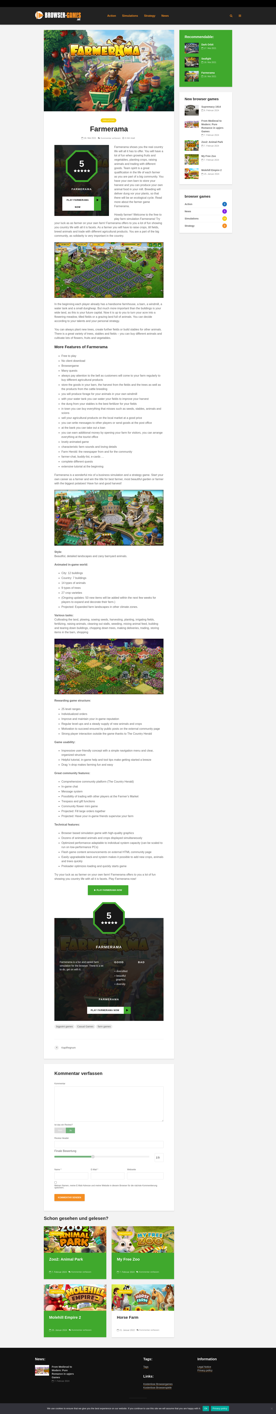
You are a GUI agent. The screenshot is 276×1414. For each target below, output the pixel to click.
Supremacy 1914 (211, 106)
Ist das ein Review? (63, 1125)
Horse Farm (127, 1317)
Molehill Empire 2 (65, 1317)
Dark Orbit (207, 44)
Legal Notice (204, 1366)
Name (57, 1169)
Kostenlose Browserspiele (157, 1387)
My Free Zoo (128, 1259)
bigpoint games (64, 1026)
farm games (104, 1026)
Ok (205, 1408)
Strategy (149, 15)
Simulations (130, 15)
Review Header (61, 1138)
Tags (146, 1366)
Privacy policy (205, 1370)
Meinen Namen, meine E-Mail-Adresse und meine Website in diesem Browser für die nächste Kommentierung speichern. (105, 1186)
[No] (271, 1408)
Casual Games (85, 1026)
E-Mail (94, 1169)
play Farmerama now (108, 890)
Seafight (206, 58)
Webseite (131, 1169)
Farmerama (208, 72)
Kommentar (59, 1084)
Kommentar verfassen (110, 138)
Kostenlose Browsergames (158, 1384)
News (165, 15)
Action (111, 15)
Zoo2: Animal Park (66, 1259)
